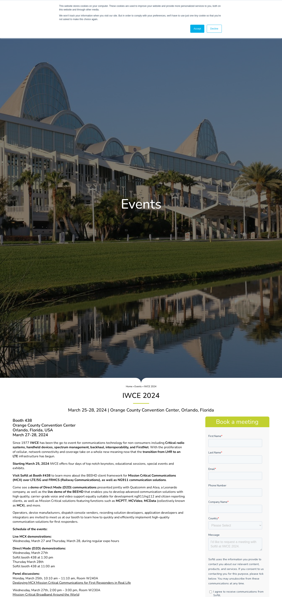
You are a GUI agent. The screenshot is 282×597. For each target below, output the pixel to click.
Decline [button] (214, 28)
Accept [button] (197, 28)
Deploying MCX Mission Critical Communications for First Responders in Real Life (72, 583)
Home (129, 386)
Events (138, 386)
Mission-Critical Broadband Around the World (46, 594)
